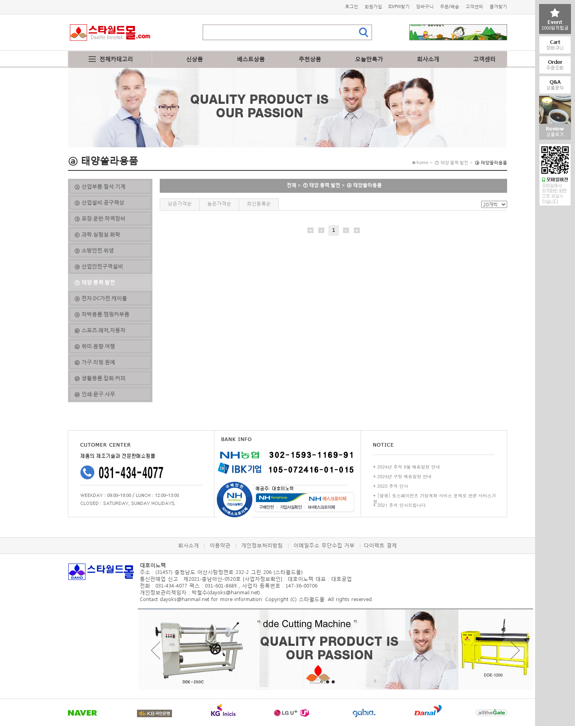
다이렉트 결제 (380, 545)
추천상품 (310, 59)
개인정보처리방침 (262, 545)
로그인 (351, 6)
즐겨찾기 (498, 6)
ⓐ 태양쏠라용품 (364, 185)
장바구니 (425, 6)
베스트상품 (251, 59)
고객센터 (474, 6)
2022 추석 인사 (392, 486)
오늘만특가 (369, 59)
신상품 (194, 59)
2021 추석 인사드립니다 (401, 505)
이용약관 (220, 545)
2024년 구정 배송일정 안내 (404, 476)
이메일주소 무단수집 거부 (324, 545)
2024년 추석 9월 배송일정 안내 (408, 467)
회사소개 (428, 59)
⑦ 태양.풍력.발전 (321, 185)
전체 (291, 185)
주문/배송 (449, 6)
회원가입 (373, 6)
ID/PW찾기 (399, 6)
